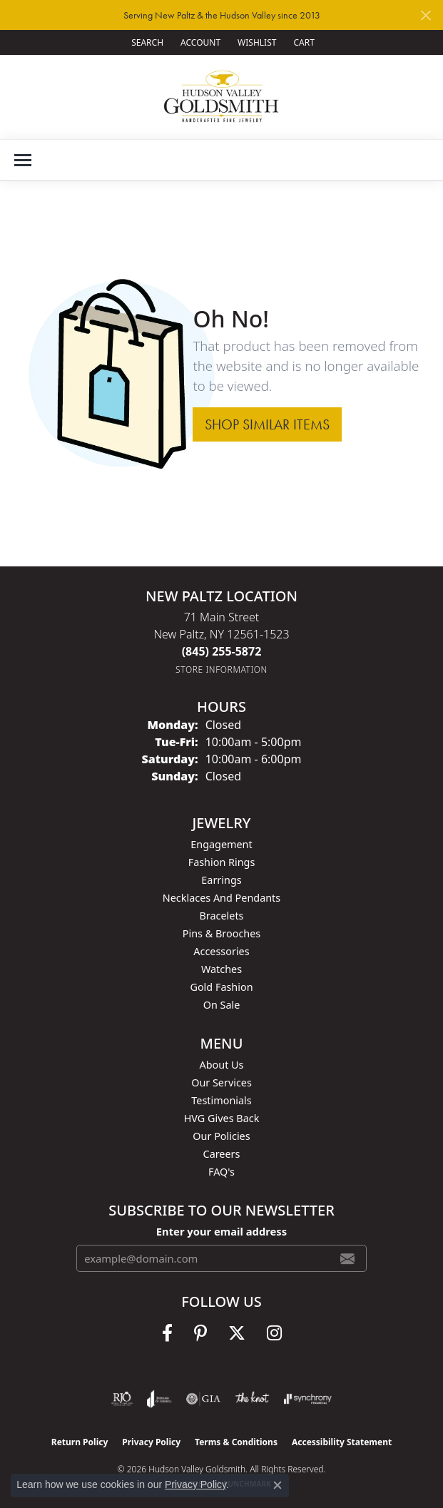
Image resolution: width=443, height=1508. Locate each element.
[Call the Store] (222, 651)
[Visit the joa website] (159, 1399)
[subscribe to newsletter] (347, 1258)
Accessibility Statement (342, 1442)
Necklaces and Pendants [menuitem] (221, 898)
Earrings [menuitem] (221, 880)
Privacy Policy (151, 1442)
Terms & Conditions (236, 1442)
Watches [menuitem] (221, 969)
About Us (222, 1064)
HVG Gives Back (222, 1118)
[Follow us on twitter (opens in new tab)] (237, 1333)
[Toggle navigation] (23, 160)
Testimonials (221, 1100)
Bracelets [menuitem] (221, 915)
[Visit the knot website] (252, 1399)
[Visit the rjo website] (122, 1399)
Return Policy (79, 1442)
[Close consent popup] (277, 1485)
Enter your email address (221, 1231)
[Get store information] (221, 669)
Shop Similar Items (267, 424)
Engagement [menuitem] (221, 844)
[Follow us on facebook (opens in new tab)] (167, 1333)
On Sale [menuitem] (221, 1005)
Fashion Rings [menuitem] (221, 862)
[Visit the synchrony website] (307, 1399)
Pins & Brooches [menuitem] (221, 933)
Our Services (221, 1082)
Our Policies (221, 1136)
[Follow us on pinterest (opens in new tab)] (200, 1333)
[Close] (425, 15)
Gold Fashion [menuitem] (221, 987)
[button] (145, 42)
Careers (221, 1154)
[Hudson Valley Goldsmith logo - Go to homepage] (221, 96)
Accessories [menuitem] (221, 951)
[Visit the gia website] (203, 1399)
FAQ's (221, 1171)
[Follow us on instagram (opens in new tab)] (274, 1333)
